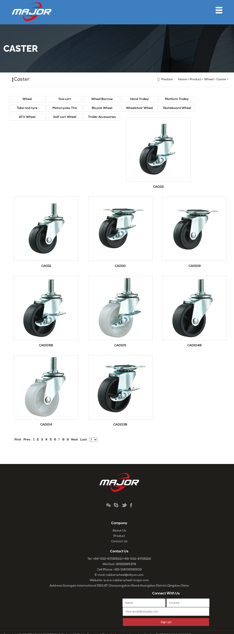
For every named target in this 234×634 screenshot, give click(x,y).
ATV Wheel (27, 117)
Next (74, 439)
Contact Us (119, 541)
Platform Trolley (177, 99)
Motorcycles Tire (64, 108)
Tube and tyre (27, 108)
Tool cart (64, 99)
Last (83, 439)
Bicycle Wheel (102, 108)
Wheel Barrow (102, 99)
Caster (221, 79)
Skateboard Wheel (177, 108)
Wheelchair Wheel (139, 108)
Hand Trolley (139, 99)
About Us (119, 530)
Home (182, 79)
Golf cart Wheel (64, 117)
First (18, 439)
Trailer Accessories (102, 117)
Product (196, 79)
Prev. (27, 439)
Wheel (209, 79)
